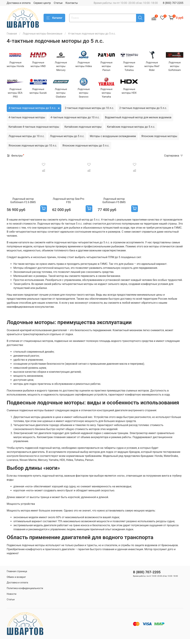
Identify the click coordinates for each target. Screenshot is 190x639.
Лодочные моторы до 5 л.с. (67, 136)
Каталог (54, 18)
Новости (11, 594)
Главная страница (17, 571)
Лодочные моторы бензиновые (42, 33)
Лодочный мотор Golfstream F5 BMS (114, 200)
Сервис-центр (42, 3)
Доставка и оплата (18, 3)
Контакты (72, 3)
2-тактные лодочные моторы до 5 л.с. (143, 108)
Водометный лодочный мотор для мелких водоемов (138, 117)
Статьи (58, 3)
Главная (12, 33)
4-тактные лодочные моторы (27, 117)
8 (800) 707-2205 (173, 3)
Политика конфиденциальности (25, 588)
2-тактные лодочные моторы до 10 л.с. (89, 108)
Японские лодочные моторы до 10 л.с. (33, 145)
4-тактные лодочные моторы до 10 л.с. (75, 117)
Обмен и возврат (16, 577)
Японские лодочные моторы (159, 136)
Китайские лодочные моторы (83, 126)
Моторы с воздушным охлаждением (113, 136)
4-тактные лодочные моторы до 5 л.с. (32, 108)
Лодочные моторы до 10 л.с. (27, 136)
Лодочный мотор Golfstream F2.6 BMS (23, 200)
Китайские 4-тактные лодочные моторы (34, 126)
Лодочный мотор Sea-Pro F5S (68, 200)
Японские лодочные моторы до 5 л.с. (85, 145)
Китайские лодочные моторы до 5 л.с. (131, 126)
